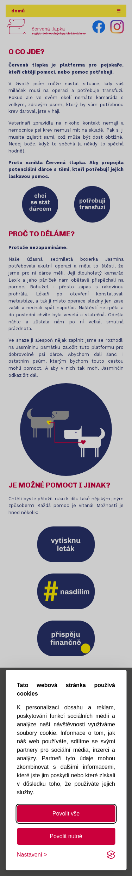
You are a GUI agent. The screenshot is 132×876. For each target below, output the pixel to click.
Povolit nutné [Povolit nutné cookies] (66, 836)
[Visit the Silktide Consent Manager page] (111, 855)
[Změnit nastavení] (32, 855)
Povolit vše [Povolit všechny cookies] (66, 814)
